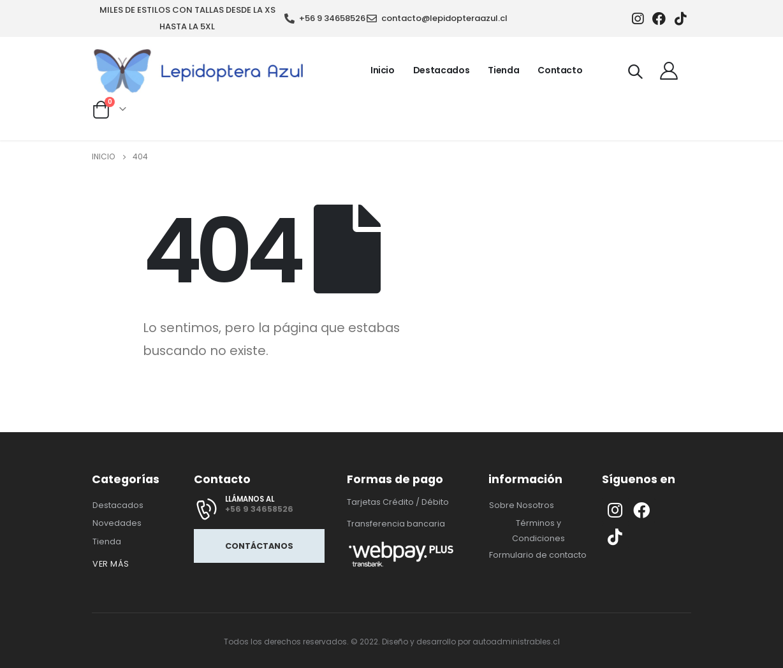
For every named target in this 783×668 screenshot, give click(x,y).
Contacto (560, 70)
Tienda (503, 70)
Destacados (441, 70)
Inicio (382, 70)
